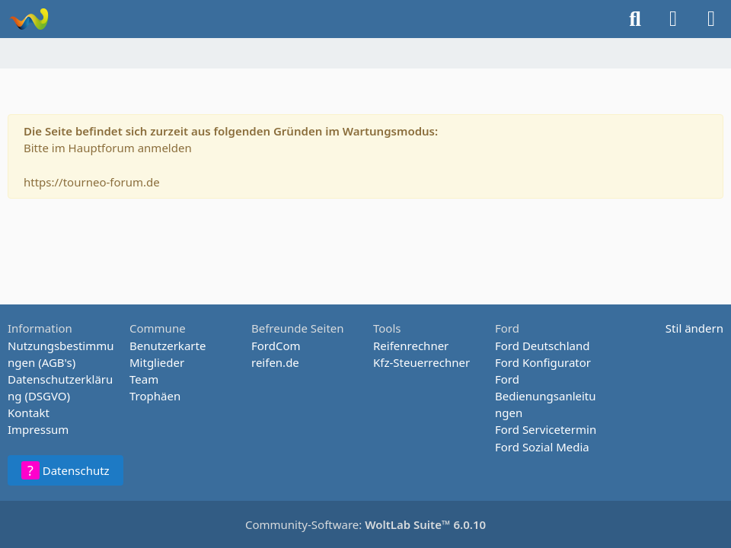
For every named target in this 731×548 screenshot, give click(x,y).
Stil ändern (694, 328)
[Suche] (635, 19)
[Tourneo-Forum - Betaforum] (29, 19)
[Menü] (711, 19)
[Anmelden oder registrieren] (673, 19)
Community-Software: (365, 524)
